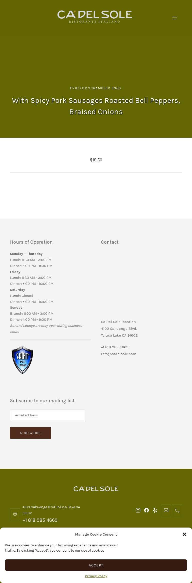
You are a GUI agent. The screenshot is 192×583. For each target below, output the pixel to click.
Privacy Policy (96, 576)
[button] (184, 534)
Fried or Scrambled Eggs (95, 88)
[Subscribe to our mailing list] (47, 415)
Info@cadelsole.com (118, 354)
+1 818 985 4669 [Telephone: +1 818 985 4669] (40, 520)
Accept (96, 565)
